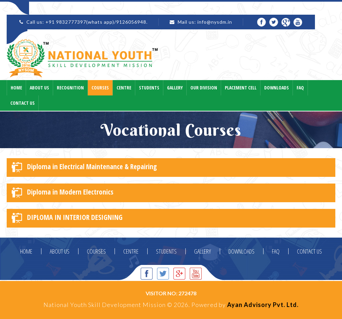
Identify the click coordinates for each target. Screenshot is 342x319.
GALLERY (202, 251)
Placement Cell (240, 87)
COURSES (96, 251)
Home (16, 87)
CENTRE (131, 251)
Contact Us (22, 103)
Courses (100, 87)
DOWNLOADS (241, 251)
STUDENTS (166, 251)
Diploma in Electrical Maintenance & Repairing (84, 167)
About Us (39, 87)
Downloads (276, 87)
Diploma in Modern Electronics (62, 192)
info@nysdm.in (214, 22)
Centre (124, 87)
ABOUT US (59, 251)
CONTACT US (309, 251)
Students (149, 87)
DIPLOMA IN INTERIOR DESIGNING (67, 218)
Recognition (70, 87)
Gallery (175, 87)
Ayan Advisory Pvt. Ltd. (263, 304)
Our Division (203, 87)
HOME (26, 251)
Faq (300, 87)
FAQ (276, 251)
